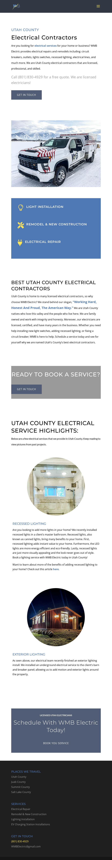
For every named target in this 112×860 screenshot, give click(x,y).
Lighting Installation (23, 819)
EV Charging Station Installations (30, 824)
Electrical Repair (20, 809)
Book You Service (56, 743)
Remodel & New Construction (29, 814)
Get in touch (26, 95)
